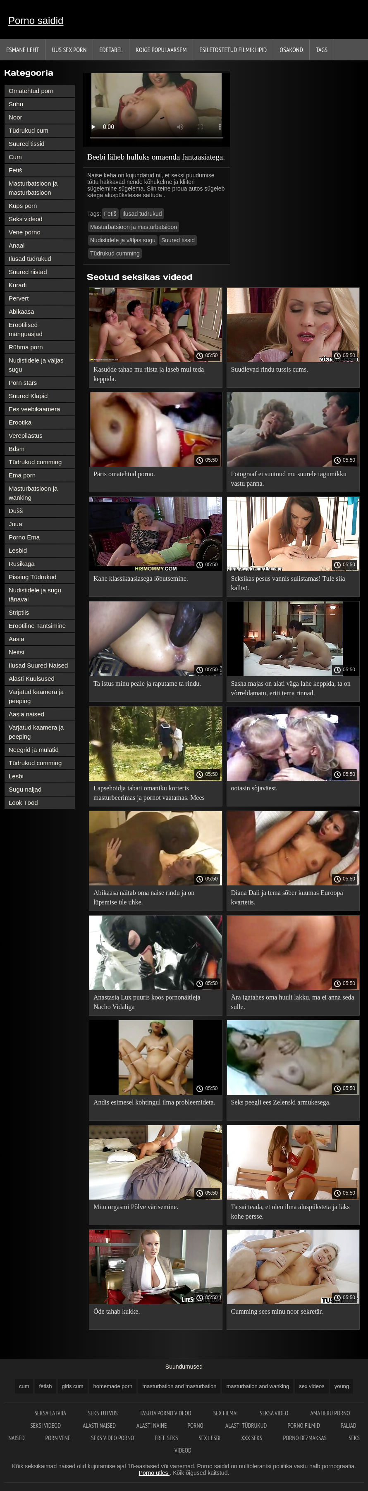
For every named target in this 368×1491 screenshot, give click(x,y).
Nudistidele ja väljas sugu (36, 365)
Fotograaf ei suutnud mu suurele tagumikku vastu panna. (289, 478)
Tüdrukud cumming (35, 461)
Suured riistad (28, 271)
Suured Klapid (28, 395)
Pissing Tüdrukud (33, 576)
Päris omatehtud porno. (124, 473)
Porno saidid (35, 20)
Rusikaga (22, 563)
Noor (15, 117)
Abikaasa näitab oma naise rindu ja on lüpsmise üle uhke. (143, 897)
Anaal (16, 245)
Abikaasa (21, 311)
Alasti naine (151, 1425)
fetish (45, 1386)
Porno (196, 1425)
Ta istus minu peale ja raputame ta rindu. (147, 683)
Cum (15, 156)
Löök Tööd (23, 802)
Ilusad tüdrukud (30, 258)
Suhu (16, 103)
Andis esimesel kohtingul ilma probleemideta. (154, 1102)
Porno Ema (24, 537)
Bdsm (16, 448)
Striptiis (19, 612)
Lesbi (16, 776)
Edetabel (111, 49)
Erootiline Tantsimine (37, 625)
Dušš (16, 510)
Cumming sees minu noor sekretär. (277, 1311)
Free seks (166, 1438)
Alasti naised (99, 1425)
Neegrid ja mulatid (34, 749)
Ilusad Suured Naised (38, 665)
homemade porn (113, 1386)
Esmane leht (22, 49)
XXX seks (251, 1438)
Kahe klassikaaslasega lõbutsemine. (140, 578)
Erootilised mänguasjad (26, 329)
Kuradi (17, 285)
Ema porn (22, 475)
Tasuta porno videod (166, 1413)
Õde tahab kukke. (116, 1311)
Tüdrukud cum (28, 130)
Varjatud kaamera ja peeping (36, 696)
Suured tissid (27, 143)
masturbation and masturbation (179, 1386)
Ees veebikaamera (34, 409)
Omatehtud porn (31, 90)
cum (24, 1386)
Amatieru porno (330, 1413)
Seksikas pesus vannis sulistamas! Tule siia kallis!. (288, 583)
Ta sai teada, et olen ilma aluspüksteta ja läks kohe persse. (290, 1211)
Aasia (16, 638)
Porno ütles (154, 1473)
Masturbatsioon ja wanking (33, 493)
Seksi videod (46, 1425)
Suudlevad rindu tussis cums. (269, 369)
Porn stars (23, 382)
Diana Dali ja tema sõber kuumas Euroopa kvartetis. (287, 897)
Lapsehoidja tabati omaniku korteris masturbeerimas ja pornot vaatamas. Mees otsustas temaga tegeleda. (149, 794)
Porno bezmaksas (305, 1438)
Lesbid (18, 550)
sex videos (311, 1386)
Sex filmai (226, 1413)
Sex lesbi (209, 1438)
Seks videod (26, 218)
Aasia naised (26, 714)
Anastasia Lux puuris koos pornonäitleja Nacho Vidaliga (147, 1002)
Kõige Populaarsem (161, 49)
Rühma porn (26, 347)
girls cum (73, 1386)
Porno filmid (303, 1425)
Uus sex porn (69, 49)
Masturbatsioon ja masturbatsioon (33, 188)
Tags (321, 49)
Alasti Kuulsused (32, 678)
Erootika (20, 422)
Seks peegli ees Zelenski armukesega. (281, 1102)
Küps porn (23, 205)
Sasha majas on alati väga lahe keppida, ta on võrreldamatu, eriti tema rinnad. (291, 688)
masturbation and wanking (257, 1386)
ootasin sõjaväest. (254, 788)
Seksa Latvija (50, 1413)
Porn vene (58, 1438)
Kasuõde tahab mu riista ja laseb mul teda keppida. (148, 374)
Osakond (291, 49)
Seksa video (274, 1413)
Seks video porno (112, 1438)
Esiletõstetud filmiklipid (233, 49)
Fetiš (15, 170)
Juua (15, 523)
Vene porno (25, 232)
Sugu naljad (25, 789)
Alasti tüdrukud (246, 1425)
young (342, 1386)
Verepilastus (26, 435)
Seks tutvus (103, 1413)
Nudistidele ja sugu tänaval (35, 595)
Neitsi (16, 652)
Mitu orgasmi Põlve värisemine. (135, 1206)
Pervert (19, 298)
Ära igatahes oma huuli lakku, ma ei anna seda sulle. (292, 1002)
